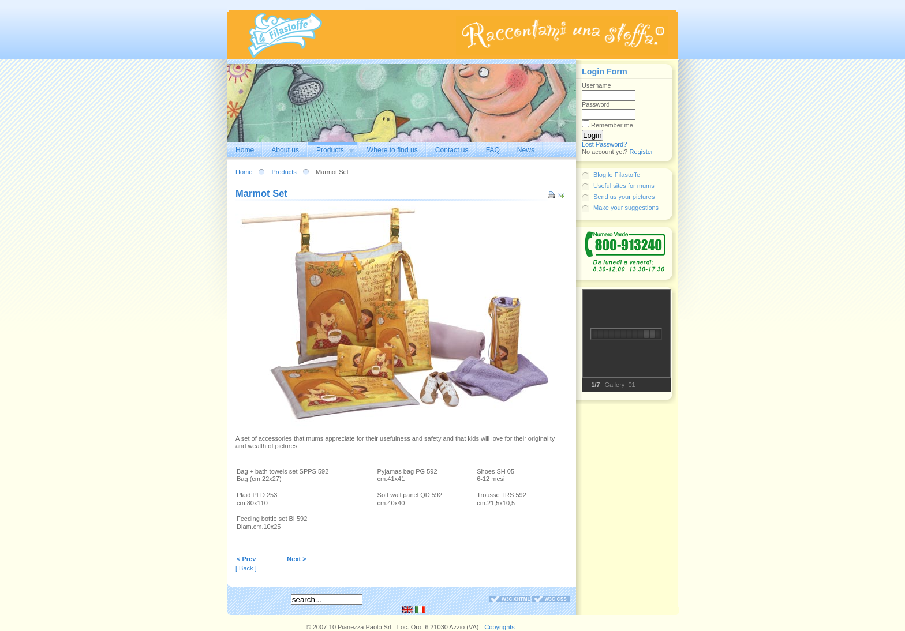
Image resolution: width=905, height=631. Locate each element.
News (525, 150)
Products (330, 150)
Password (595, 104)
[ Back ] (246, 568)
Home (244, 150)
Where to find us (392, 150)
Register (641, 151)
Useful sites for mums (624, 185)
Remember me (612, 125)
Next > (296, 558)
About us (285, 150)
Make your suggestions (626, 207)
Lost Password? (604, 144)
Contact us (452, 150)
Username (596, 85)
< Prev (246, 558)
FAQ (493, 150)
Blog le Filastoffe (616, 174)
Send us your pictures (624, 196)
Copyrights (499, 627)
